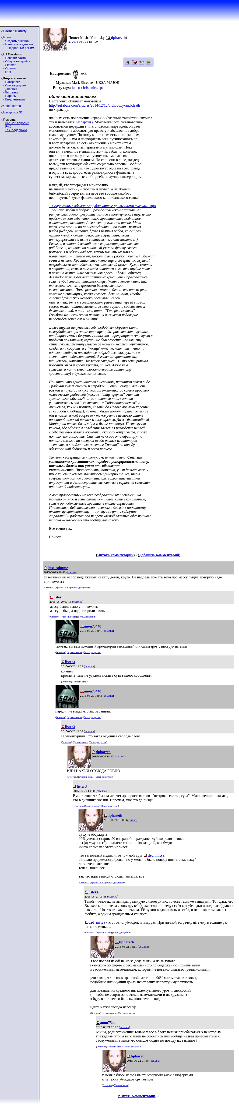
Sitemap (10, 65)
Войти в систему (14, 31)
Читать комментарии (115, 555)
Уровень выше (63, 587)
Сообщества (12, 106)
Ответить (48, 587)
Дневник (11, 89)
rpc (101, 88)
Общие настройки (17, 61)
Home (7, 37)
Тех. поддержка (16, 130)
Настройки (12, 82)
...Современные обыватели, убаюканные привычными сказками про (102, 206)
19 (84, 41)
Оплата (10, 68)
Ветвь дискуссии (80, 587)
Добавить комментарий (159, 555)
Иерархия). (85, 122)
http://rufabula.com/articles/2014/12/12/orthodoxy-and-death (94, 105)
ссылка (72, 572)
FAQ (8, 126)
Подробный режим (21, 48)
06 (80, 41)
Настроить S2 (13, 112)
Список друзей (15, 85)
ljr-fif (8, 72)
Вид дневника (15, 99)
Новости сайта (15, 58)
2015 (75, 41)
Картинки (11, 92)
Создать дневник (17, 41)
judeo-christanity (84, 88)
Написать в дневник (19, 44)
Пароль (10, 96)
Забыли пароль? (16, 123)
